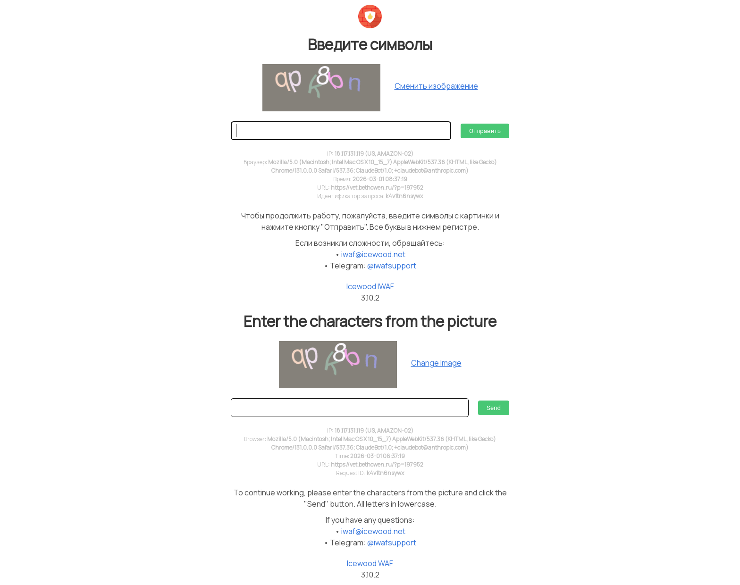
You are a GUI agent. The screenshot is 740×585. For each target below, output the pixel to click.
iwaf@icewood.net (373, 254)
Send (494, 407)
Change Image (436, 363)
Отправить (485, 130)
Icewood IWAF (370, 286)
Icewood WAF (370, 563)
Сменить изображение (436, 86)
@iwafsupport (391, 265)
